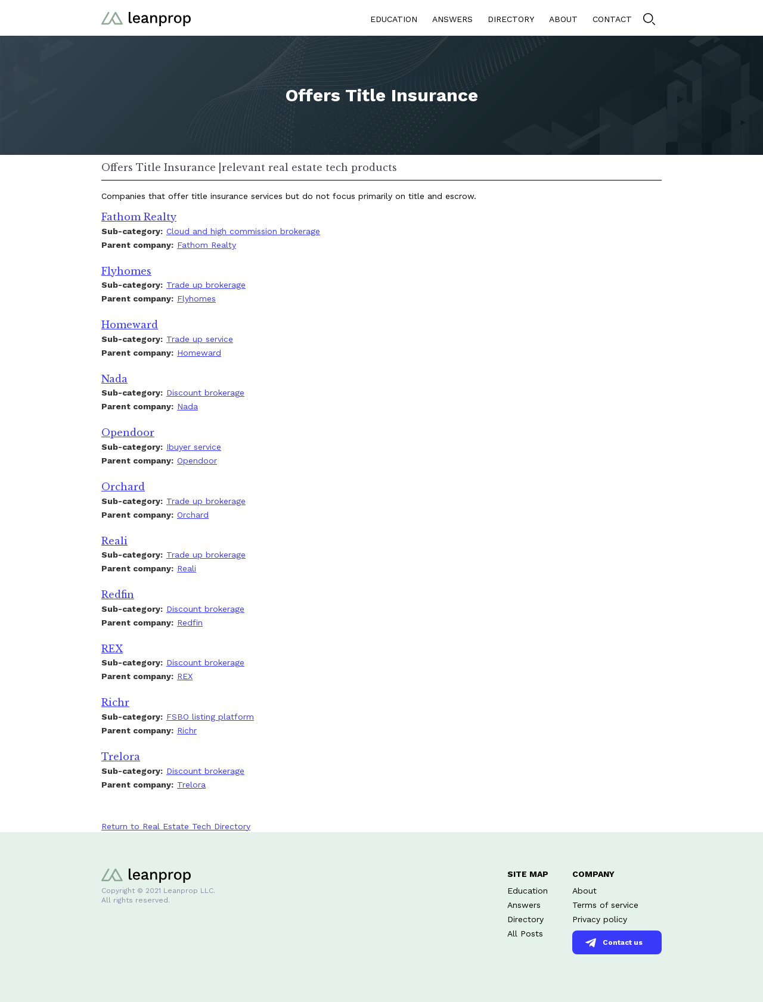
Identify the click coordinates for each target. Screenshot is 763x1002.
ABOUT (563, 19)
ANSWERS (452, 19)
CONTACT (612, 19)
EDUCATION (393, 19)
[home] (146, 17)
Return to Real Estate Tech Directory (175, 826)
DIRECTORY (511, 19)
